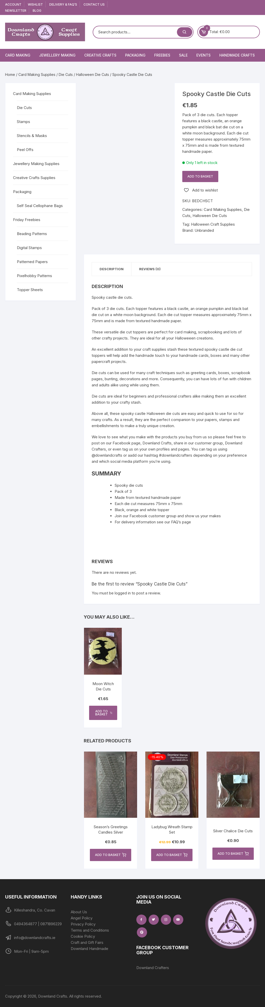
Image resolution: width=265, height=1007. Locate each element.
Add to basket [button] (103, 712)
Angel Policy (81, 918)
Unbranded (204, 230)
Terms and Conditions (90, 930)
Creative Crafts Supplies (34, 177)
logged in (123, 593)
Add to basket (200, 176)
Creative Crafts (100, 55)
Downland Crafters (152, 967)
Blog (37, 10)
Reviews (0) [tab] (150, 269)
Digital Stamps (29, 247)
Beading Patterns (32, 233)
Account (13, 4)
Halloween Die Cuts (92, 74)
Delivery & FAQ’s (63, 4)
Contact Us (94, 4)
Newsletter (15, 10)
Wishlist (35, 4)
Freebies (162, 55)
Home (10, 74)
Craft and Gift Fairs (87, 942)
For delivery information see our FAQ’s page (153, 522)
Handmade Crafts (237, 55)
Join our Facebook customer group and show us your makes (168, 515)
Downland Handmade (89, 948)
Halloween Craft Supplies (213, 224)
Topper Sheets (30, 289)
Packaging (135, 55)
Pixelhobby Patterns (34, 275)
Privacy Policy (83, 924)
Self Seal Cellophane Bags (40, 205)
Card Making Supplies (36, 74)
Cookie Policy (83, 936)
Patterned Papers (32, 261)
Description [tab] (112, 269)
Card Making (17, 55)
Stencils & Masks (32, 135)
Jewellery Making (57, 55)
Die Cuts (66, 74)
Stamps (23, 121)
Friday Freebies (26, 219)
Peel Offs (25, 149)
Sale (183, 55)
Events (203, 55)
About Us (79, 911)
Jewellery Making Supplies (36, 163)
